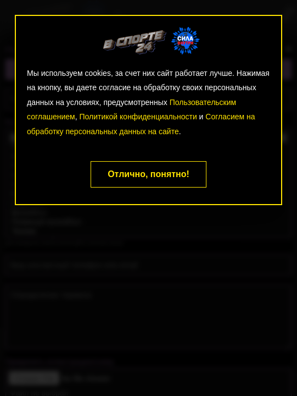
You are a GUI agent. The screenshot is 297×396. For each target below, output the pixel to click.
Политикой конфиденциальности (138, 116)
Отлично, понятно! (148, 174)
